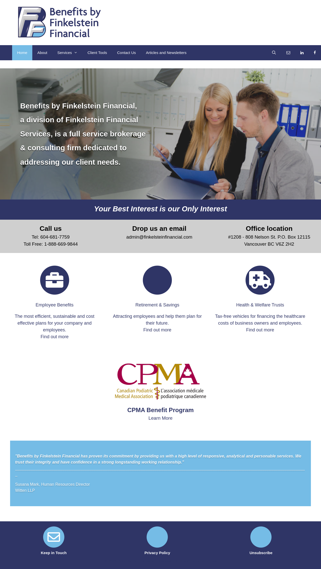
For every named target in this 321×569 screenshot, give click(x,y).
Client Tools (97, 52)
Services (70, 52)
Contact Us (126, 52)
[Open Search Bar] (273, 52)
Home (22, 52)
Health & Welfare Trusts (260, 304)
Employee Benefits (54, 304)
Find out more (55, 336)
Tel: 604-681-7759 (50, 237)
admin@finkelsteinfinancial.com (159, 237)
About (42, 52)
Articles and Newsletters (166, 52)
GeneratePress (204, 561)
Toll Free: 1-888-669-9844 (50, 244)
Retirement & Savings (157, 304)
